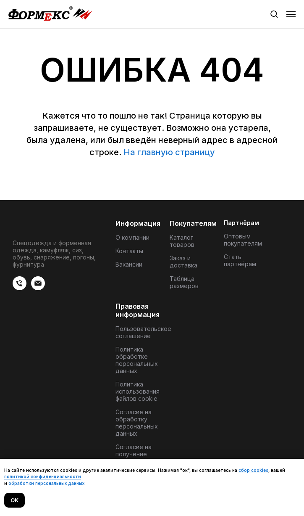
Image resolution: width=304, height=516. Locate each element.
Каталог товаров (182, 241)
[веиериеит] (19, 287)
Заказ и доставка (183, 261)
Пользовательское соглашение (143, 332)
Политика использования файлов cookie (137, 391)
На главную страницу (169, 152)
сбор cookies (253, 470)
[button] (274, 14)
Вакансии (128, 264)
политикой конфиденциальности (42, 476)
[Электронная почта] (38, 287)
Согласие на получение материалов (133, 454)
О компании (132, 237)
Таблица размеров (184, 282)
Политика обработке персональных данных (136, 360)
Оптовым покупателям (243, 240)
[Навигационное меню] (291, 14)
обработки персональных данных (46, 483)
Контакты (129, 250)
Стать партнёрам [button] (240, 260)
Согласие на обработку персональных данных (136, 422)
